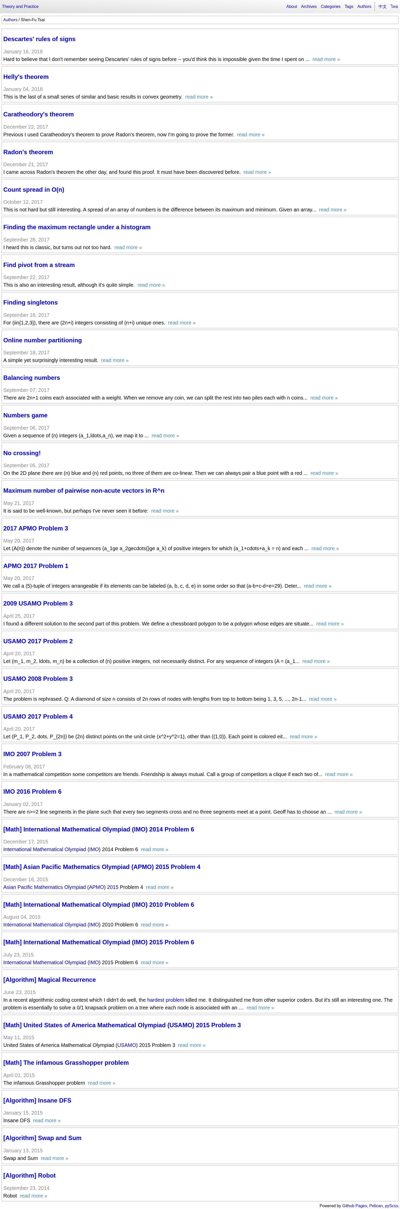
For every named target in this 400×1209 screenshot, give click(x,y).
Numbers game (25, 415)
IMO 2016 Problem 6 (32, 791)
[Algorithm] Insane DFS (37, 1100)
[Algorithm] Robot (29, 1175)
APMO (96, 887)
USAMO (126, 1045)
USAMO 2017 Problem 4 (38, 716)
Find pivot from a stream (39, 264)
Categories (331, 6)
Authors (364, 6)
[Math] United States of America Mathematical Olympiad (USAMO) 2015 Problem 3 (122, 1025)
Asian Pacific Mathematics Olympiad (44, 887)
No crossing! (22, 453)
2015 (113, 887)
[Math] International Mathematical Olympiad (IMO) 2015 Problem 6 (98, 942)
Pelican (376, 1206)
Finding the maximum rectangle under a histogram (77, 227)
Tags (349, 6)
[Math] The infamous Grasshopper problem (66, 1062)
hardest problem (165, 1000)
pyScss (391, 1206)
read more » (325, 59)
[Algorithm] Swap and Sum (42, 1137)
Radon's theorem (28, 152)
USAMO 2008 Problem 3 (38, 678)
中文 (383, 6)
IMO (94, 849)
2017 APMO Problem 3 (35, 528)
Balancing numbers (31, 377)
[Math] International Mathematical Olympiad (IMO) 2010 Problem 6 (98, 904)
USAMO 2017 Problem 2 (38, 641)
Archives (309, 6)
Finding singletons (30, 302)
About (291, 6)
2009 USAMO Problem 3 (38, 603)
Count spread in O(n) (33, 189)
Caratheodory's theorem (38, 114)
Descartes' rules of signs (39, 38)
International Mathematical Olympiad (44, 849)
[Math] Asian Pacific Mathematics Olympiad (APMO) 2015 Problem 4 (102, 866)
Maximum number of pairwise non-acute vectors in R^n (83, 490)
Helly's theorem (26, 76)
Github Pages (354, 1206)
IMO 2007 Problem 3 (32, 754)
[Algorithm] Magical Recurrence (49, 979)
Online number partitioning (42, 340)
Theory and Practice (20, 6)
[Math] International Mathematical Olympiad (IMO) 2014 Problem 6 (98, 829)
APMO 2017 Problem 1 (35, 565)
